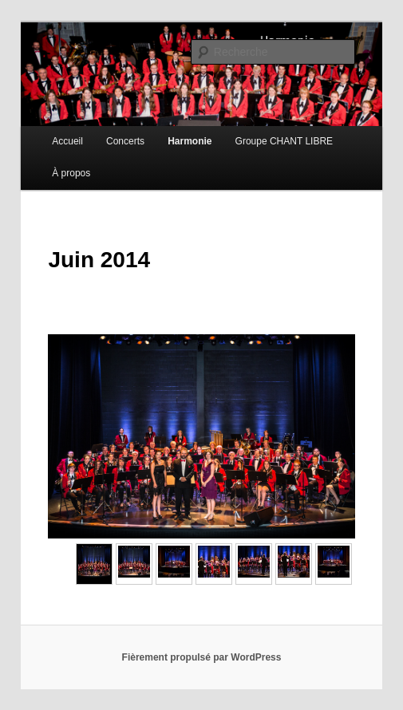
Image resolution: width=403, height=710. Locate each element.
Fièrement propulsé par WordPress (202, 657)
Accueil (67, 141)
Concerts (125, 141)
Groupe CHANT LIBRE (284, 141)
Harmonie (189, 141)
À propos (71, 173)
